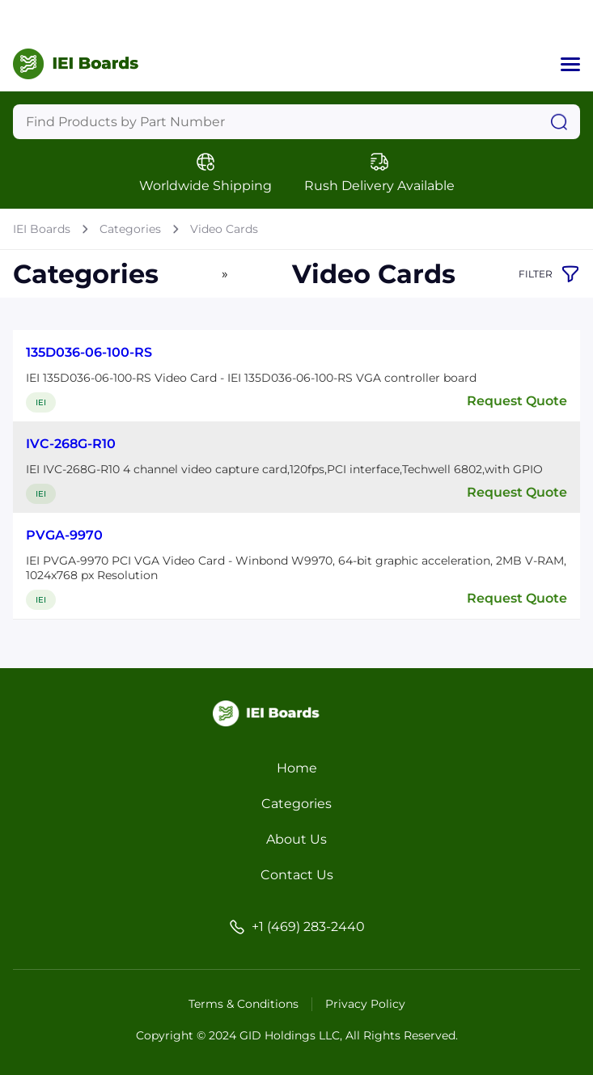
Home (297, 768)
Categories (130, 229)
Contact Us (296, 874)
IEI (41, 402)
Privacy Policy (365, 1004)
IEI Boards (41, 229)
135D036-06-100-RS (89, 352)
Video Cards (224, 229)
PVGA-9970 (64, 535)
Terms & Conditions (243, 1004)
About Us (296, 839)
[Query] (296, 121)
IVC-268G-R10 (71, 443)
